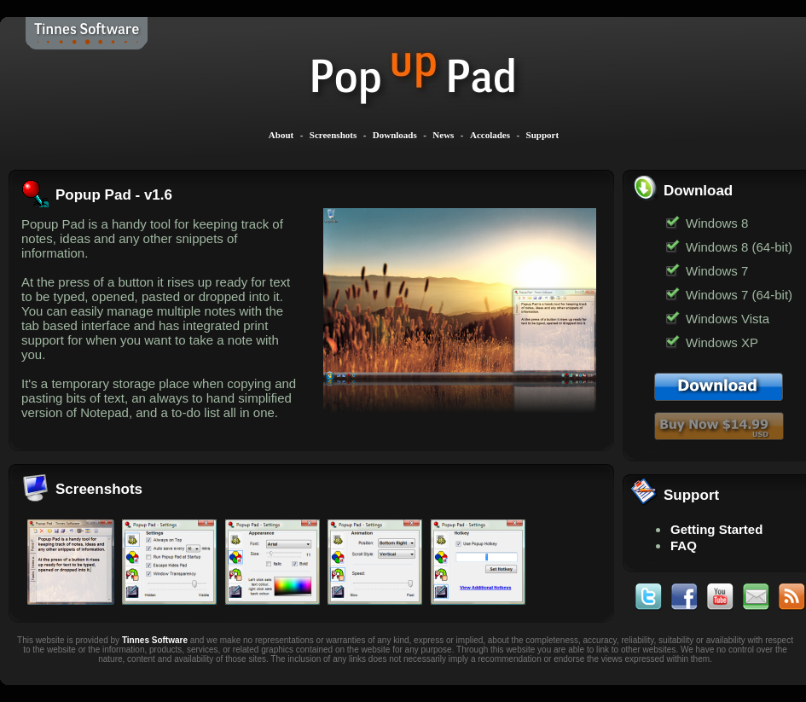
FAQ (683, 545)
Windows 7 (717, 271)
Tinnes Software (155, 640)
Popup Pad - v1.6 (113, 195)
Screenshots (333, 135)
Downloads (395, 135)
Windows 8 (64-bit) (739, 247)
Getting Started (716, 529)
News (443, 135)
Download (698, 191)
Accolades (490, 135)
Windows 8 (717, 223)
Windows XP (722, 342)
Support (543, 135)
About (281, 135)
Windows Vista (727, 318)
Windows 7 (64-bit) (739, 294)
